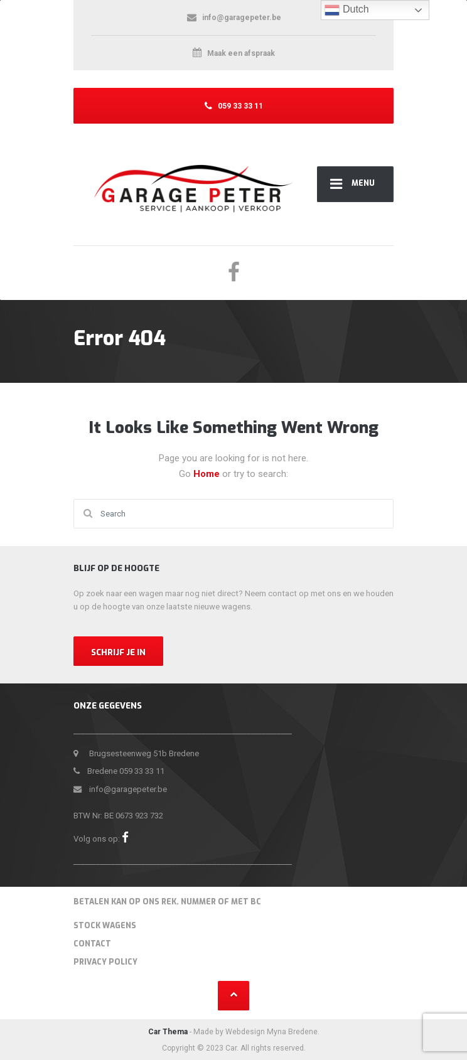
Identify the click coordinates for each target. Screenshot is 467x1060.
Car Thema (168, 1031)
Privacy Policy (105, 962)
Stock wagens (104, 926)
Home (207, 473)
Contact (92, 944)
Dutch (346, 10)
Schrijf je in (118, 652)
